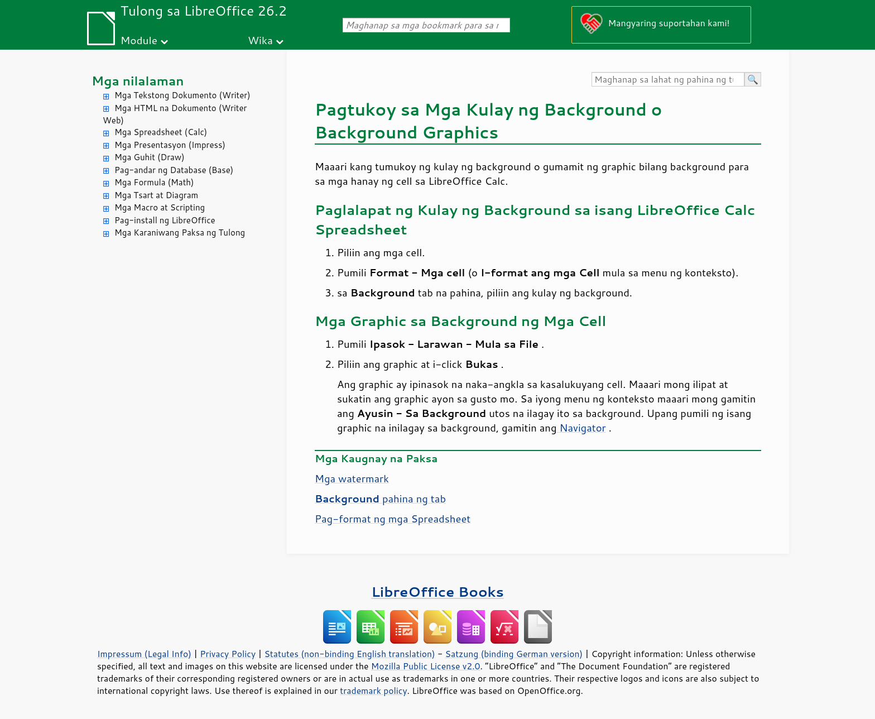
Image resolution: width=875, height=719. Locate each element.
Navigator (580, 427)
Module (139, 39)
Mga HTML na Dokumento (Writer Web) (175, 114)
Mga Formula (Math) (154, 182)
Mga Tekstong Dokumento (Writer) (182, 95)
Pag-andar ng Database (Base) (173, 170)
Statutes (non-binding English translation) (349, 654)
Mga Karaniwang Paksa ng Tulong (179, 232)
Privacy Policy (228, 654)
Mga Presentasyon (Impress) (169, 145)
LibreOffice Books (437, 591)
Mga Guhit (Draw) (149, 157)
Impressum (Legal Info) (144, 654)
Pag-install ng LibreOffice (164, 220)
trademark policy (373, 690)
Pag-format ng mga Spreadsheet (392, 518)
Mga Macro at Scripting (159, 207)
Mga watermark (352, 478)
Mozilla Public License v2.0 (425, 666)
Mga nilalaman (138, 80)
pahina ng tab (380, 498)
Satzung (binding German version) (514, 654)
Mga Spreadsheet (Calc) (160, 132)
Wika (260, 39)
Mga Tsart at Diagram (156, 195)
